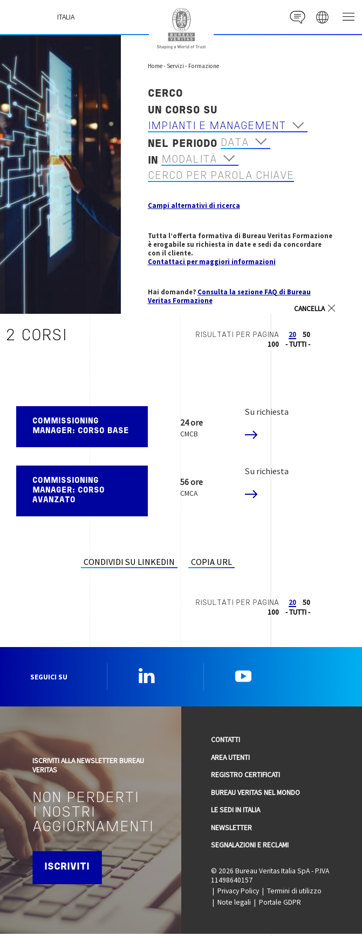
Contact (295, 17)
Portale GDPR (280, 904)
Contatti (225, 741)
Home (155, 66)
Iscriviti (68, 869)
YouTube (243, 677)
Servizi (175, 66)
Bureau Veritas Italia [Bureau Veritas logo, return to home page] (181, 28)
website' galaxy (322, 17)
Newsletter (231, 829)
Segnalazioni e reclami (250, 847)
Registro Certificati (245, 777)
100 (273, 344)
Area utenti (230, 759)
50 (306, 334)
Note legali (234, 904)
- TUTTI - (297, 344)
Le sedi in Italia (235, 812)
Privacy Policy (238, 893)
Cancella (309, 309)
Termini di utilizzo (294, 893)
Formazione (203, 66)
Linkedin (147, 677)
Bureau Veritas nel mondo (255, 794)
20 (292, 334)
